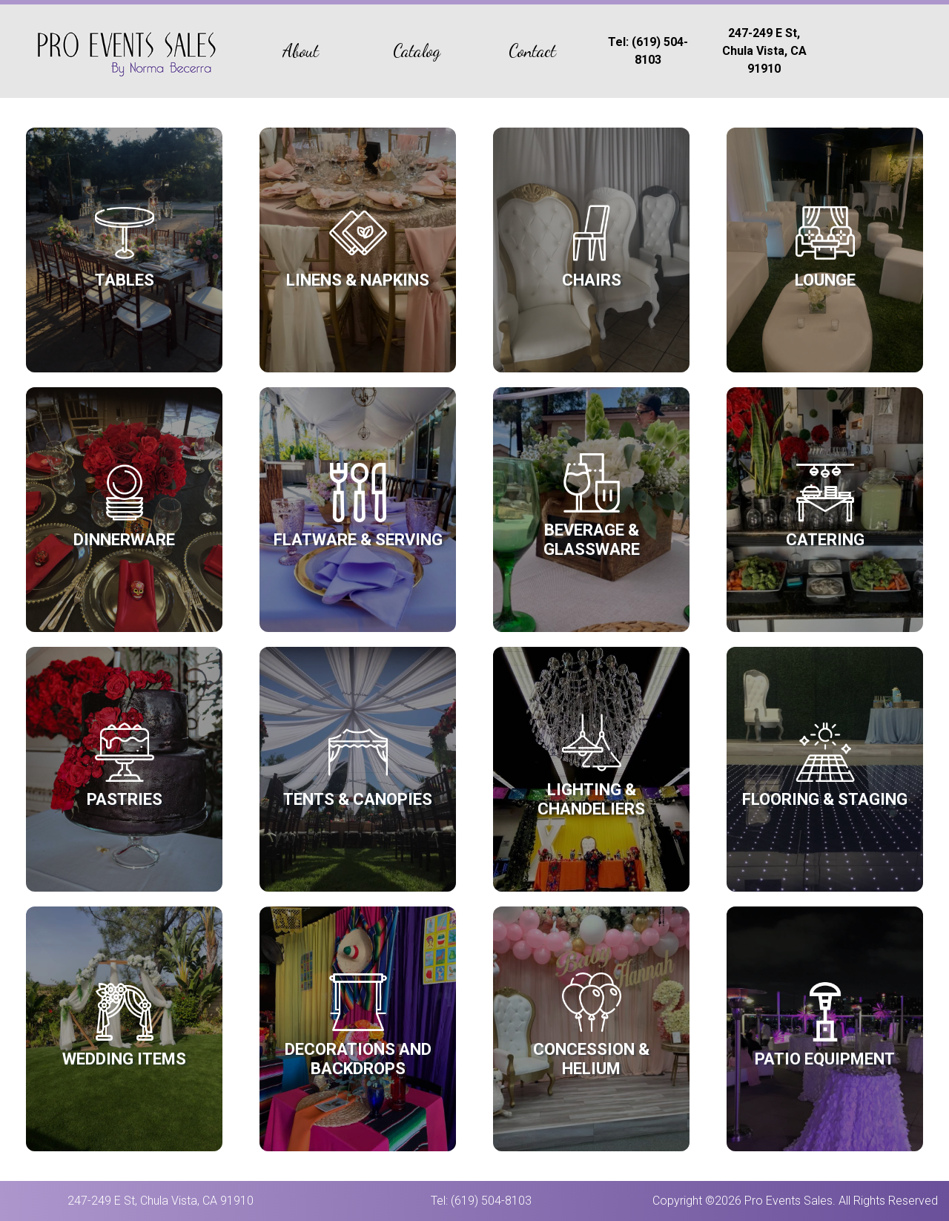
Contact (532, 51)
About (300, 51)
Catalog (416, 51)
